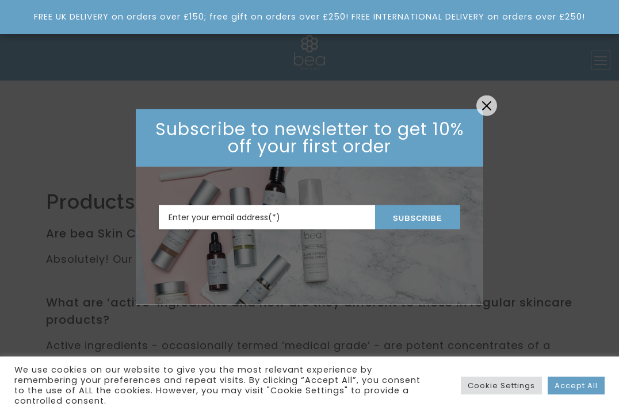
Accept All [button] (576, 385)
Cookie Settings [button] (501, 385)
